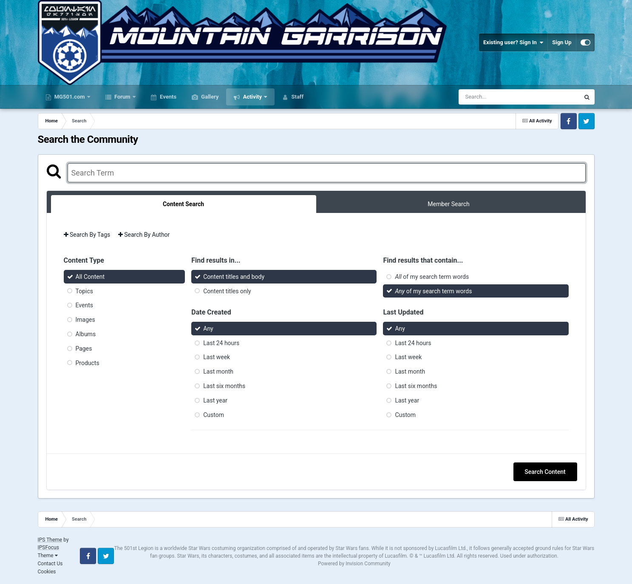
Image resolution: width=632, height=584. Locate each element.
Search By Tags (87, 234)
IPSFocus (48, 547)
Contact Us (50, 564)
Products (87, 362)
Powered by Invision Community (354, 564)
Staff (296, 97)
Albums (86, 334)
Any (208, 328)
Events (167, 97)
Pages (84, 348)
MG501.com (69, 97)
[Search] (498, 97)
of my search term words (432, 276)
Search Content (544, 471)
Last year (215, 400)
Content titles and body (233, 276)
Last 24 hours (221, 342)
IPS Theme (50, 540)
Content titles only (227, 290)
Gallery (209, 97)
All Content (90, 276)
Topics (84, 290)
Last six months (224, 386)
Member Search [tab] (448, 204)
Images (85, 319)
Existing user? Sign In (513, 42)
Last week (216, 357)
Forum (122, 97)
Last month (218, 371)
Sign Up (561, 42)
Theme (48, 555)
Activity (252, 97)
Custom (213, 414)
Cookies (47, 572)
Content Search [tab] (183, 204)
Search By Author (144, 234)
